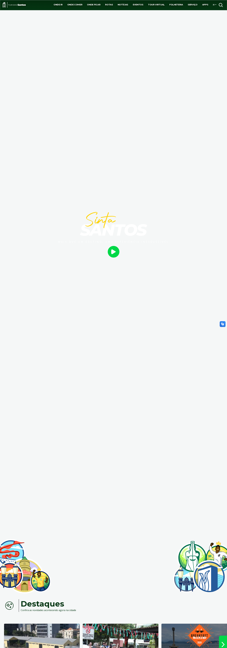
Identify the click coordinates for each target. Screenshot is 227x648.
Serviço (193, 4)
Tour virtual (156, 4)
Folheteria (176, 4)
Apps (205, 4)
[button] (214, 5)
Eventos (138, 4)
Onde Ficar (93, 4)
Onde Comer (74, 4)
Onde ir (58, 4)
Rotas (109, 4)
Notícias (123, 4)
